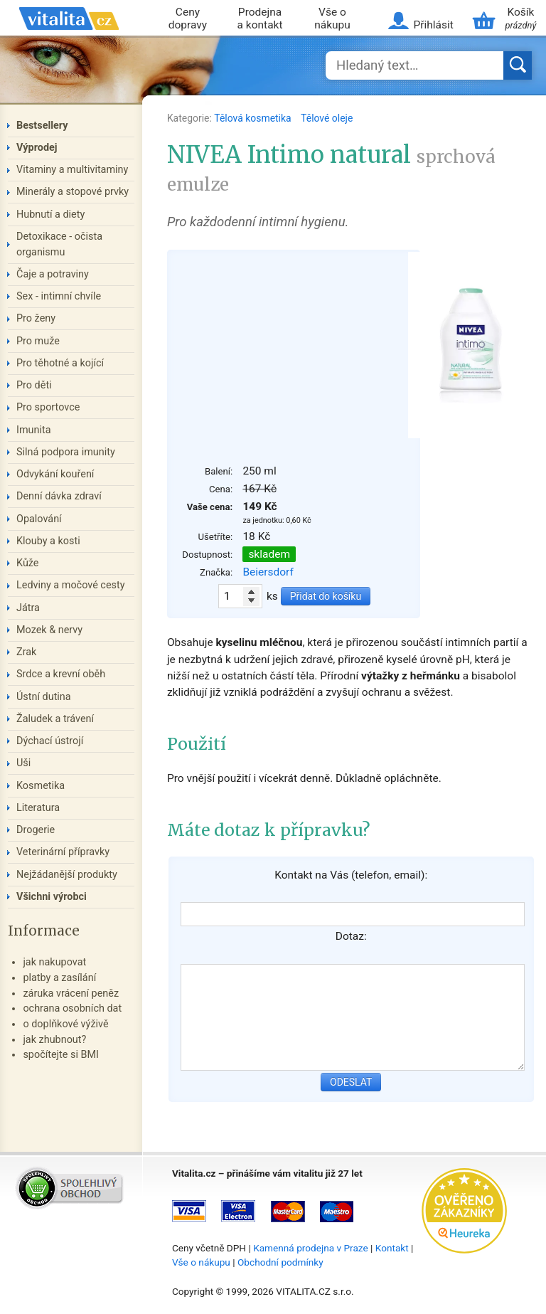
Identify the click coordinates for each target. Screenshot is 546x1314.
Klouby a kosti (48, 541)
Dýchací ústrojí (49, 741)
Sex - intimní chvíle (58, 296)
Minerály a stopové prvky (72, 192)
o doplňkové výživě (65, 1024)
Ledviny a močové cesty (70, 585)
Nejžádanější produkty (66, 875)
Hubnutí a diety (50, 214)
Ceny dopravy (187, 19)
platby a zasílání (59, 978)
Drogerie (35, 830)
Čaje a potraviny (52, 274)
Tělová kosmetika (254, 118)
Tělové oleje (327, 118)
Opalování (39, 519)
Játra (28, 608)
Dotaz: (351, 936)
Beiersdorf (267, 572)
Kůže (27, 563)
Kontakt (392, 1248)
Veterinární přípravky (62, 852)
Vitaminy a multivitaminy (72, 170)
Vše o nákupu (332, 19)
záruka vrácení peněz (71, 993)
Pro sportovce (48, 407)
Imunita (33, 430)
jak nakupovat (54, 962)
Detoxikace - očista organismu (59, 244)
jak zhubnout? (54, 1040)
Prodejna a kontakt (260, 19)
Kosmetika (40, 786)
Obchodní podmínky (280, 1262)
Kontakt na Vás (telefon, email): (350, 875)
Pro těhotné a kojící (60, 363)
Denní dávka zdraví (59, 496)
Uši (23, 763)
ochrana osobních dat (72, 1008)
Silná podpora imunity (65, 452)
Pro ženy (35, 318)
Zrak (26, 652)
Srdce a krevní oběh (60, 674)
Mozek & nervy (49, 630)
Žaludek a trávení (55, 719)
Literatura (38, 808)
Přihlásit (433, 24)
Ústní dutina (43, 697)
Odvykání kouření (55, 474)
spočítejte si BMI (61, 1055)
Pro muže (38, 341)
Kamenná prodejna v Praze (310, 1248)
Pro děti (34, 385)
